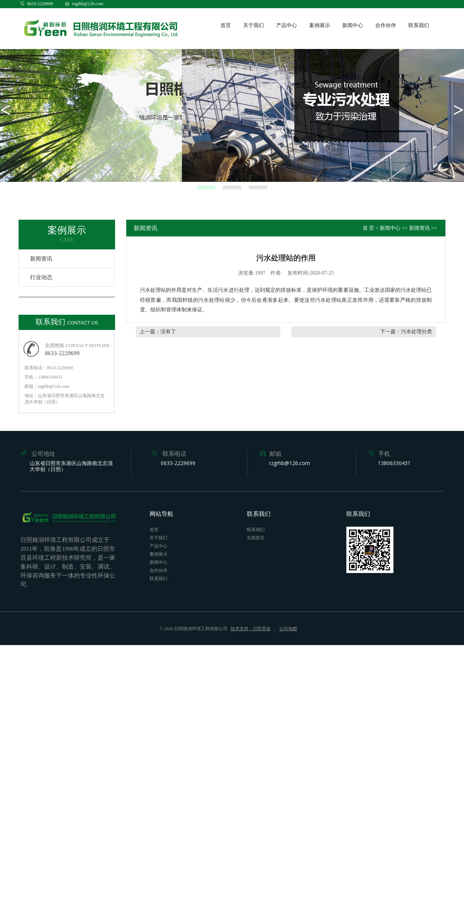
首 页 (369, 228)
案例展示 (319, 25)
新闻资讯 (41, 259)
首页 (225, 25)
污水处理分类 (416, 331)
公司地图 (288, 628)
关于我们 (253, 25)
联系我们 (418, 25)
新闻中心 (352, 25)
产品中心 (286, 25)
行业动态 (41, 277)
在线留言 (256, 537)
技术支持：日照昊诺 (251, 628)
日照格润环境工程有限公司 (201, 628)
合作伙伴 (385, 25)
